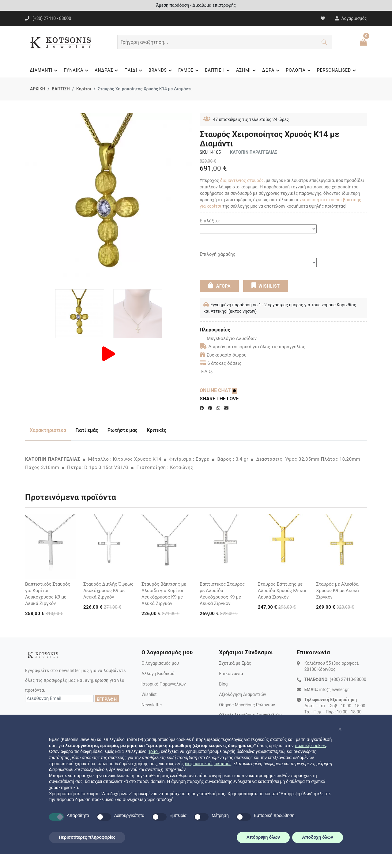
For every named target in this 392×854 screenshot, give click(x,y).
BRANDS (161, 70)
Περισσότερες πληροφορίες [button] (87, 837)
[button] (340, 729)
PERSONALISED (337, 70)
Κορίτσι (83, 88)
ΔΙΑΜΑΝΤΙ (44, 70)
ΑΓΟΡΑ (219, 285)
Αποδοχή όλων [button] (317, 837)
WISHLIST (265, 285)
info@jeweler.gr (334, 689)
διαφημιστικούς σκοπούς (208, 763)
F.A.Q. (207, 371)
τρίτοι (154, 751)
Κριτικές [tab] (156, 430)
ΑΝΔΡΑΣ (107, 70)
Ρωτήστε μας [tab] (122, 430)
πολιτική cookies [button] (310, 745)
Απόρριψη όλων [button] (263, 837)
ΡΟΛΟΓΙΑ (299, 70)
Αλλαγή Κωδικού (157, 673)
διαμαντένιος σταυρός (242, 180)
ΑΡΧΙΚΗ (37, 88)
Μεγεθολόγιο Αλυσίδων (228, 338)
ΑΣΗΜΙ (247, 70)
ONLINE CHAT (218, 390)
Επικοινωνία (231, 673)
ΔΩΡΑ (271, 70)
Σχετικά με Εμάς (235, 663)
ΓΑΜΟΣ (189, 70)
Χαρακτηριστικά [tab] (48, 430)
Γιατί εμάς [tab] (86, 430)
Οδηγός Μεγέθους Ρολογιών (247, 704)
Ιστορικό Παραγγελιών (163, 684)
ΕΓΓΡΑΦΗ (107, 699)
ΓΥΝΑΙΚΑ (77, 70)
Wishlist (148, 694)
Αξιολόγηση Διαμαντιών (242, 694)
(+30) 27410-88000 (348, 679)
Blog (223, 684)
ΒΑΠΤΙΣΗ (218, 70)
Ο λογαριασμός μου (160, 663)
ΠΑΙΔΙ (134, 70)
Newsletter (151, 704)
